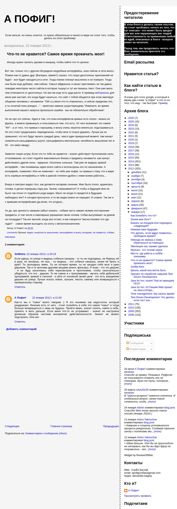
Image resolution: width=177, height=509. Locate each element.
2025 (131, 121)
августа (136, 186)
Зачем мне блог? (141, 219)
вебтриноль (102, 92)
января (135, 211)
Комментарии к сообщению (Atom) (46, 433)
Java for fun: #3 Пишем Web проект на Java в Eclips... (151, 289)
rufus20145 (142, 389)
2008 (131, 314)
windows (129, 371)
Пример (163, 103)
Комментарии (136, 349)
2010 (131, 307)
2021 (131, 135)
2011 (131, 304)
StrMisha (19, 254)
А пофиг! (29, 19)
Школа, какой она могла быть (148, 270)
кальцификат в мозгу (70, 232)
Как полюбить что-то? (144, 215)
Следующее (12, 426)
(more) (128, 383)
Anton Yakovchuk (147, 419)
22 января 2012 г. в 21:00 (47, 297)
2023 (131, 128)
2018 (131, 146)
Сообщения (134, 343)
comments (12, 232)
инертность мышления (46, 232)
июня (134, 193)
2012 (131, 168)
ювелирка (10, 237)
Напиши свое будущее (144, 229)
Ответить (20, 286)
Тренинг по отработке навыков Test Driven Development (152, 275)
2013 (131, 164)
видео (30, 232)
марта (135, 204)
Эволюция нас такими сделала (149, 246)
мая (134, 197)
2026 (131, 117)
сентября (137, 183)
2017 (131, 150)
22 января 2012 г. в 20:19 (41, 254)
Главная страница (61, 426)
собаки (110, 232)
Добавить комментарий (21, 328)
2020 (131, 139)
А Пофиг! (20, 297)
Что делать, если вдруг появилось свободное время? (151, 234)
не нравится (99, 232)
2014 (131, 161)
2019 (131, 143)
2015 (131, 157)
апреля (136, 201)
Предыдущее (111, 426)
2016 (131, 154)
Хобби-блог (137, 266)
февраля (137, 208)
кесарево (87, 232)
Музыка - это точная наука (146, 249)
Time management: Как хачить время (152, 293)
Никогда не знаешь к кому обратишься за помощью (147, 241)
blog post (169, 407)
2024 (131, 125)
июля (134, 190)
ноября (136, 175)
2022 (131, 132)
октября (136, 179)
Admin (140, 407)
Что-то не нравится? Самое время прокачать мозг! (56, 54)
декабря (136, 172)
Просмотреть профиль (137, 495)
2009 (131, 311)
